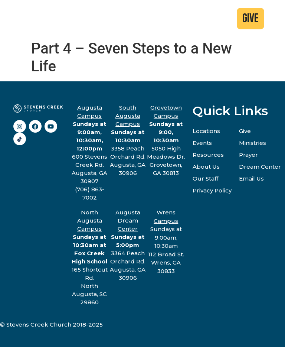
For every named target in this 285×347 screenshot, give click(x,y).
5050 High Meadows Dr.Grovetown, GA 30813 (166, 140)
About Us (206, 166)
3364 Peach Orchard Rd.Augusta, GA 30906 (127, 245)
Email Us (251, 178)
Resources (208, 154)
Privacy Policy (212, 190)
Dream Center (260, 166)
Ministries (252, 142)
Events (202, 142)
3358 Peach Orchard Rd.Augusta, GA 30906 (127, 140)
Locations (206, 130)
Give (245, 130)
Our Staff (205, 178)
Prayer (248, 154)
